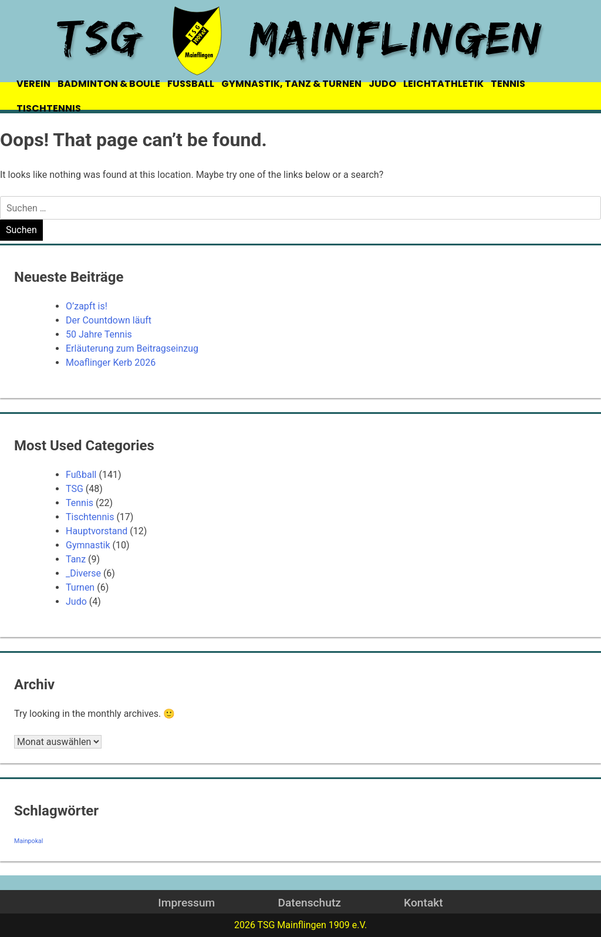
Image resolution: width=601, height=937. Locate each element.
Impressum (186, 902)
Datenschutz (309, 902)
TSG (74, 488)
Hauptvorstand (96, 531)
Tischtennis (90, 517)
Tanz (76, 559)
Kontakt (423, 902)
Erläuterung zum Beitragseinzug (132, 348)
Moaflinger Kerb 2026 (111, 362)
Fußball (81, 474)
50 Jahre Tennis (99, 334)
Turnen (80, 587)
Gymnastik (88, 545)
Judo (76, 601)
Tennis (79, 502)
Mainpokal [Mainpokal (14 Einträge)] (28, 841)
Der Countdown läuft (108, 320)
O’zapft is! (86, 306)
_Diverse (83, 573)
